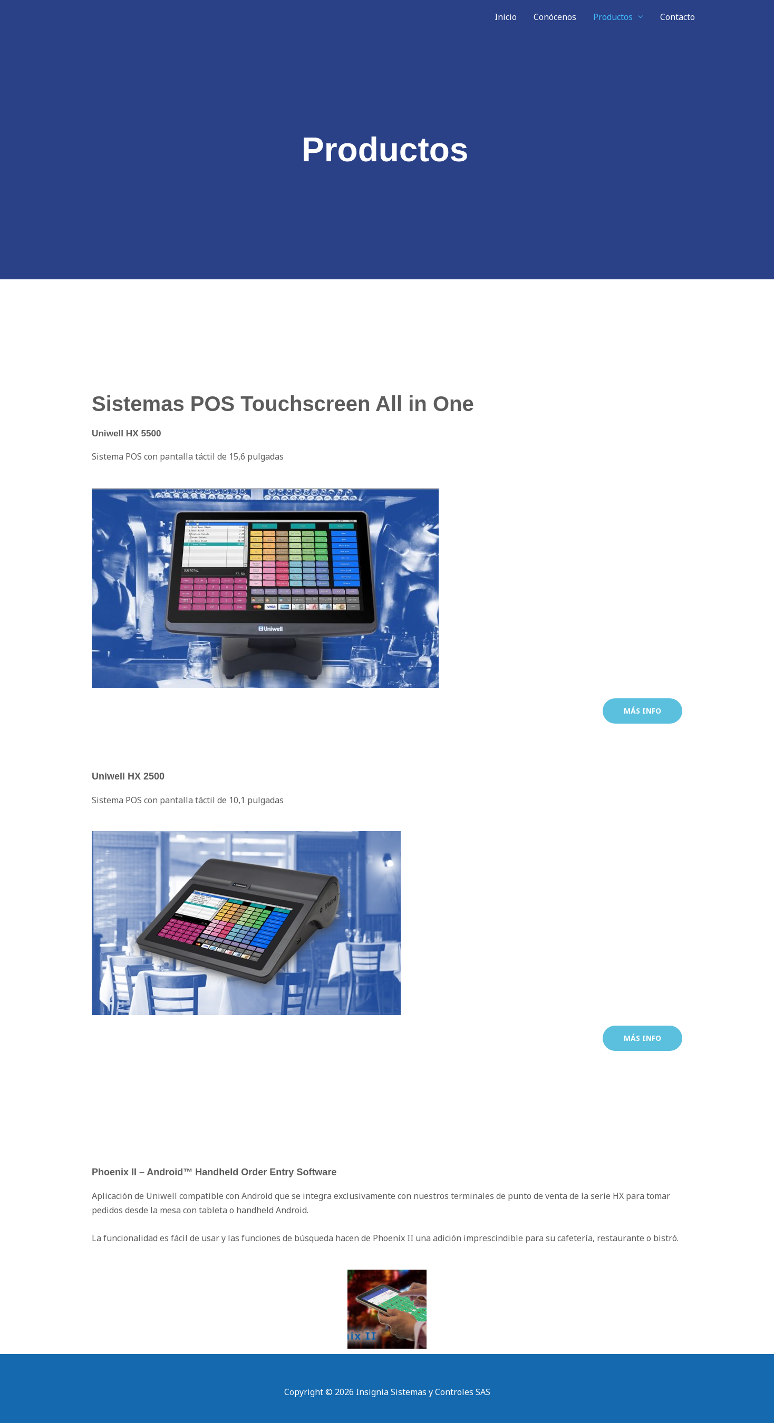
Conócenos (555, 17)
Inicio (506, 17)
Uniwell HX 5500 (128, 433)
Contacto (677, 17)
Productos (613, 17)
